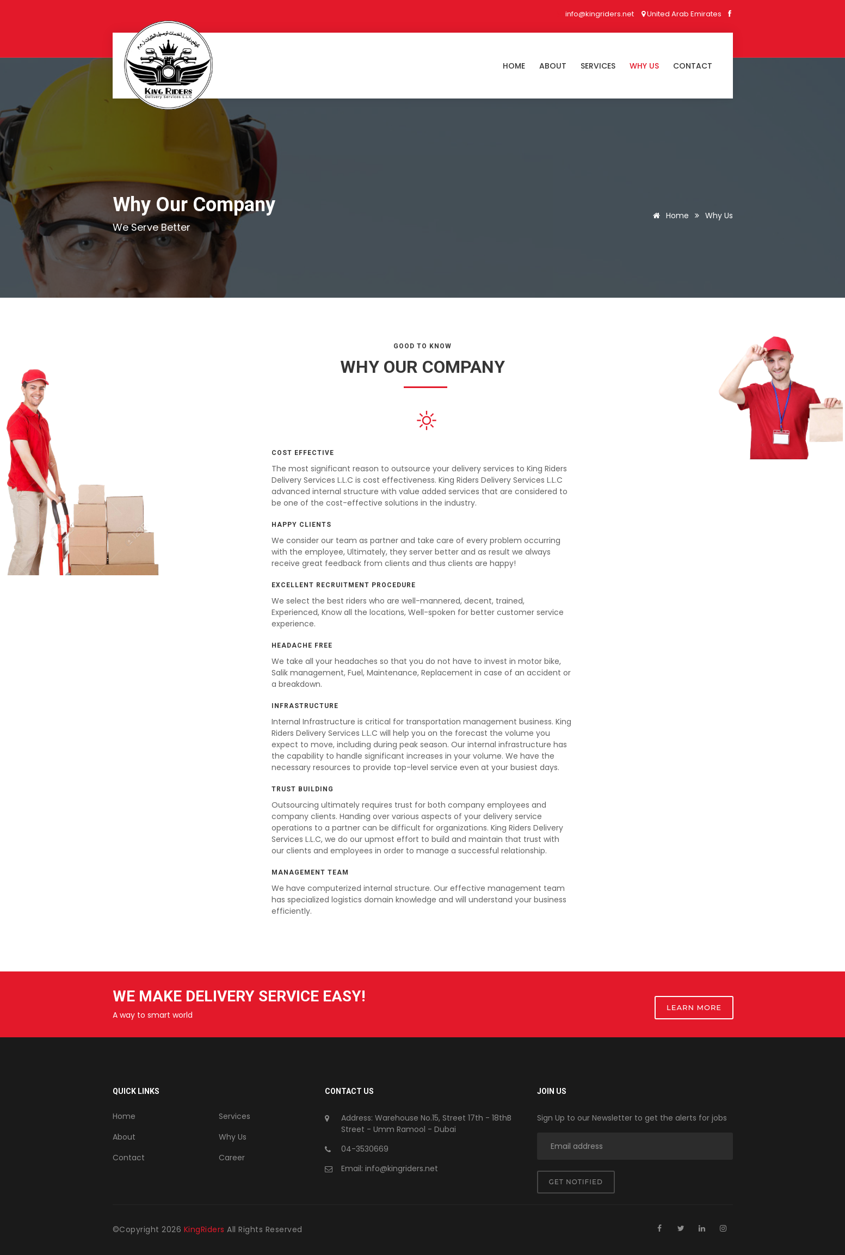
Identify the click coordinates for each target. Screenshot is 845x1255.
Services (598, 65)
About (552, 65)
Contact (692, 65)
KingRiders (205, 1229)
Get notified (576, 1182)
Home (514, 65)
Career (232, 1157)
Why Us (232, 1136)
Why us (644, 65)
